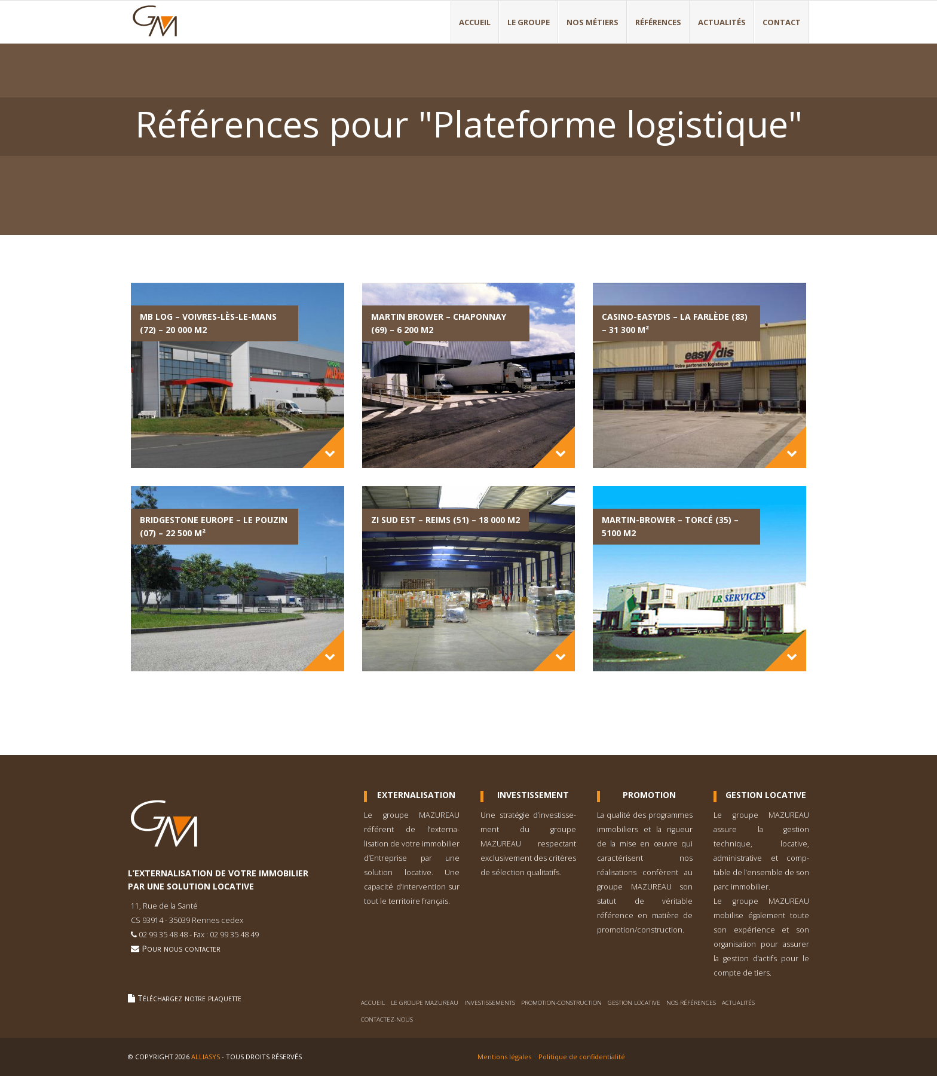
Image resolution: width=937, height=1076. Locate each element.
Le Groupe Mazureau (424, 1003)
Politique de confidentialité (581, 1056)
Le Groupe (528, 22)
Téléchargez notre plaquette (184, 998)
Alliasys (205, 1056)
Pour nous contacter (176, 948)
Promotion (649, 795)
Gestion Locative (765, 795)
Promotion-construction (561, 1003)
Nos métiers (592, 22)
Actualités (722, 22)
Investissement (533, 795)
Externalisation (416, 795)
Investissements (489, 1003)
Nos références (691, 1003)
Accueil (475, 22)
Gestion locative (634, 1003)
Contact (782, 22)
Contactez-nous (387, 1019)
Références (658, 22)
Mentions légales (504, 1056)
